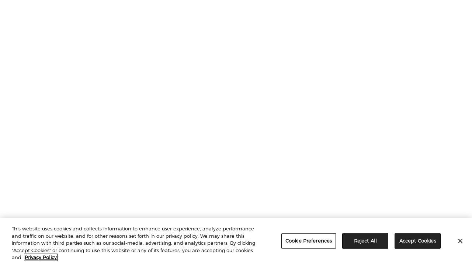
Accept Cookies (417, 241)
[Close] (460, 241)
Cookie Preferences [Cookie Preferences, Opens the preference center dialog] (308, 241)
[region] (236, 241)
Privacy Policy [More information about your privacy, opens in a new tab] (41, 257)
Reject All (365, 241)
